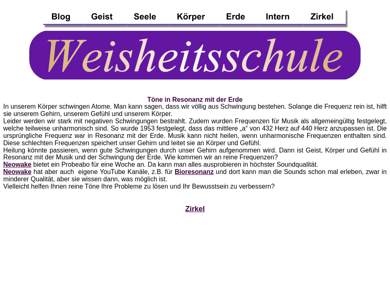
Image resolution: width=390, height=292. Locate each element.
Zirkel (195, 209)
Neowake (17, 164)
